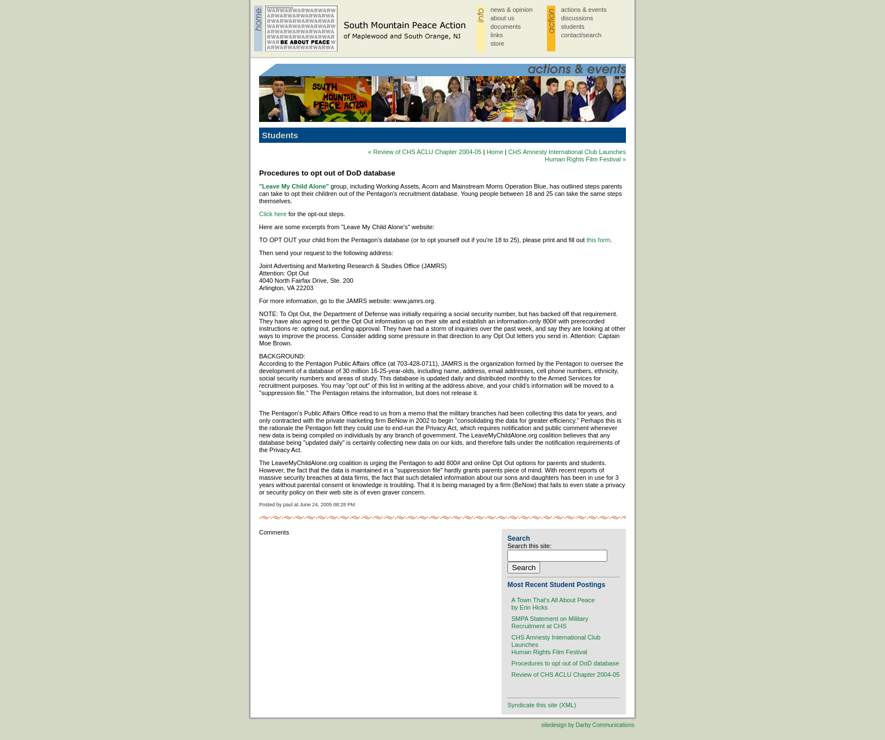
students (573, 26)
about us (502, 18)
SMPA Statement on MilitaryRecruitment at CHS (549, 622)
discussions (577, 18)
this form (598, 240)
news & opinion (511, 9)
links (496, 35)
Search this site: (529, 545)
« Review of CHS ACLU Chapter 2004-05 (424, 151)
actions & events (584, 9)
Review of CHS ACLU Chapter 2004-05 (565, 674)
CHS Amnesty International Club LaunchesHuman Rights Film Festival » (567, 155)
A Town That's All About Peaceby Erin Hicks (553, 604)
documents (505, 26)
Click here (273, 214)
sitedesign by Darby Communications (587, 725)
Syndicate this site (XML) (541, 705)
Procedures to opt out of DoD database (565, 663)
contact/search (581, 35)
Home (495, 151)
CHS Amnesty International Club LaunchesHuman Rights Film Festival (556, 644)
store (497, 43)
